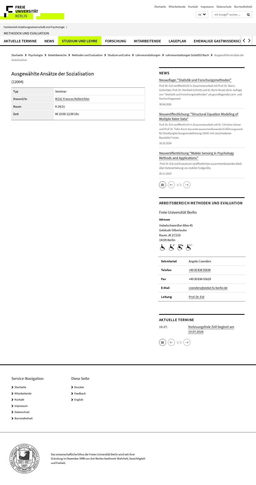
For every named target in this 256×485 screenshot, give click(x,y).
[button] (202, 14)
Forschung (115, 40)
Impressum (207, 6)
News (49, 40)
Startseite (160, 6)
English (78, 399)
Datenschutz (224, 6)
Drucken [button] (79, 387)
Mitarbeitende (177, 6)
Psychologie (35, 55)
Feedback (80, 393)
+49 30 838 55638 (199, 270)
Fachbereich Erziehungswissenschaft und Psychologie (35, 27)
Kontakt (193, 6)
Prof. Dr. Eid (196, 297)
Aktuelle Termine (20, 40)
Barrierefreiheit (243, 6)
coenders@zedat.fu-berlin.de (208, 288)
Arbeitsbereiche (57, 55)
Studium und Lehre (79, 40)
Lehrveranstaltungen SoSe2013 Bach (187, 55)
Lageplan (177, 40)
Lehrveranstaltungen (148, 55)
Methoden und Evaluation (26, 33)
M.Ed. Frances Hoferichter (72, 99)
